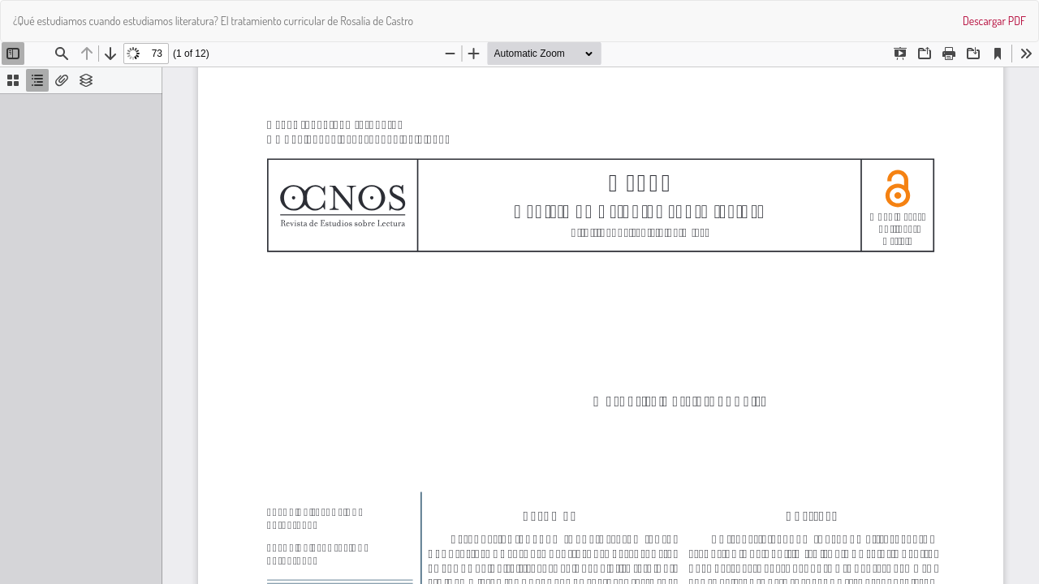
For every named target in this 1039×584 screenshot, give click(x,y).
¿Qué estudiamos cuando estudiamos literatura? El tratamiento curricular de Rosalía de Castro (213, 21)
